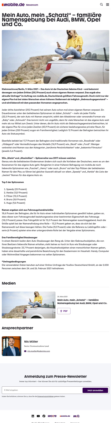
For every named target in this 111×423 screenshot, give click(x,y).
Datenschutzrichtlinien (45, 396)
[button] (101, 4)
